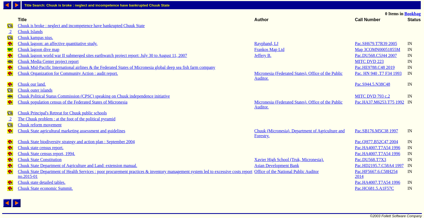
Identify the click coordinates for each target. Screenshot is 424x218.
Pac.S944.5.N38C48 (372, 84)
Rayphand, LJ (266, 43)
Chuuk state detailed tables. (41, 182)
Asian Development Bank (276, 165)
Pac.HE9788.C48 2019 (375, 67)
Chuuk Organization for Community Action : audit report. (68, 73)
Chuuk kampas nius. (35, 37)
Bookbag (413, 13)
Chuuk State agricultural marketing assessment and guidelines (71, 131)
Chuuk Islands (30, 31)
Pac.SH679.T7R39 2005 (376, 43)
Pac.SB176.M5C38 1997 (376, 131)
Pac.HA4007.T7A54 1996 (377, 147)
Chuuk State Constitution (40, 159)
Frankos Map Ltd (269, 49)
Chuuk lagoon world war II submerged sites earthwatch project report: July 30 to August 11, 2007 (102, 55)
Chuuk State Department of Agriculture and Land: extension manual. (77, 165)
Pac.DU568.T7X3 (370, 159)
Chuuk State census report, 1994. (46, 153)
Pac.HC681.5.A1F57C (374, 188)
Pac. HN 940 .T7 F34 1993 (378, 73)
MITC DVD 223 (369, 61)
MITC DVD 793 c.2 (372, 96)
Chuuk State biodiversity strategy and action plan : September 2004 (76, 141)
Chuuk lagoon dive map (38, 49)
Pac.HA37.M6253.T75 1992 (379, 102)
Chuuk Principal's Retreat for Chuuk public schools (62, 113)
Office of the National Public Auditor (286, 171)
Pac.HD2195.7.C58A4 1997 (379, 165)
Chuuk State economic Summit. (45, 188)
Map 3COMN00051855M (377, 49)
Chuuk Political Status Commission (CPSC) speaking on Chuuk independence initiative (94, 96)
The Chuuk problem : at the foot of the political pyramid (66, 119)
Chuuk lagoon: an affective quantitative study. (58, 43)
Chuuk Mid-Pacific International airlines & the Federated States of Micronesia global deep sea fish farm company (116, 67)
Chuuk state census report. (41, 147)
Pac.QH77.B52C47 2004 (376, 141)
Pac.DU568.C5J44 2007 (376, 55)
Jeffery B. (262, 55)
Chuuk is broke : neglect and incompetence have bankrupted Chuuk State (81, 25)
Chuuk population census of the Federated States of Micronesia (72, 102)
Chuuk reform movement (40, 125)
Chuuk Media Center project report (48, 61)
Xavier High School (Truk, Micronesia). (289, 159)
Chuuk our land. (32, 84)
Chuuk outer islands (35, 90)
